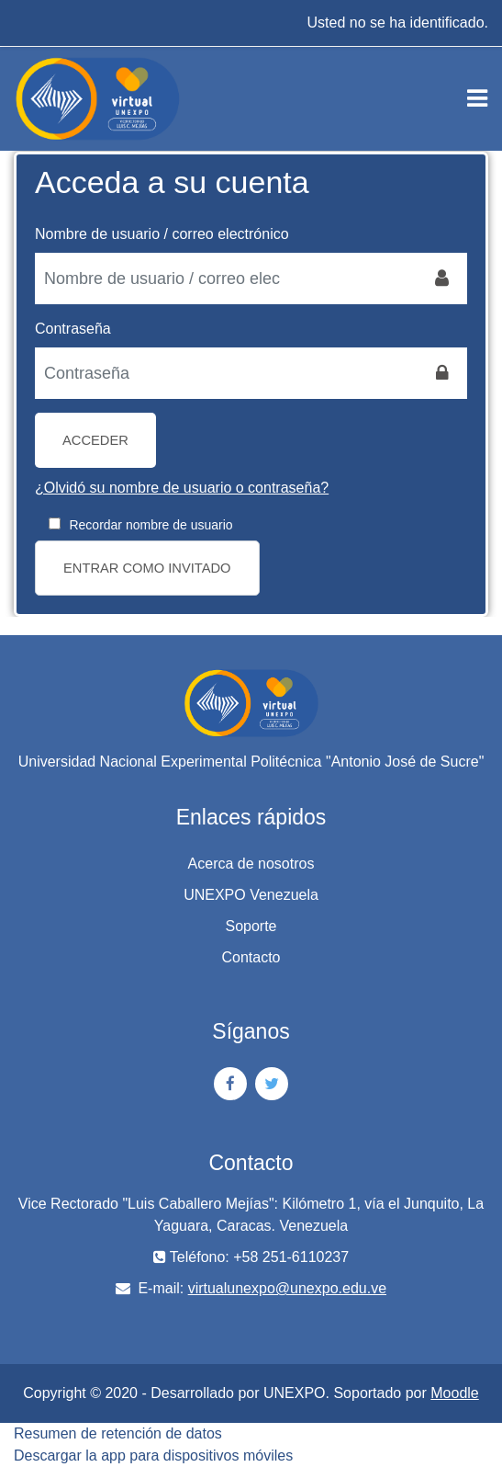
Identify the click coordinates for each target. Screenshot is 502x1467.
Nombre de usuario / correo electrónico (162, 234)
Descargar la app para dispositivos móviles (153, 1455)
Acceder (95, 440)
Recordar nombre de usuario (150, 524)
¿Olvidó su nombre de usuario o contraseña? (182, 487)
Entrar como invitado (147, 568)
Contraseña (73, 328)
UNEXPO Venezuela (251, 895)
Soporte (250, 926)
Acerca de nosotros (251, 863)
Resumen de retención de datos (118, 1433)
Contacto (250, 957)
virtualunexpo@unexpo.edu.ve (287, 1288)
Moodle (454, 1393)
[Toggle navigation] (477, 98)
